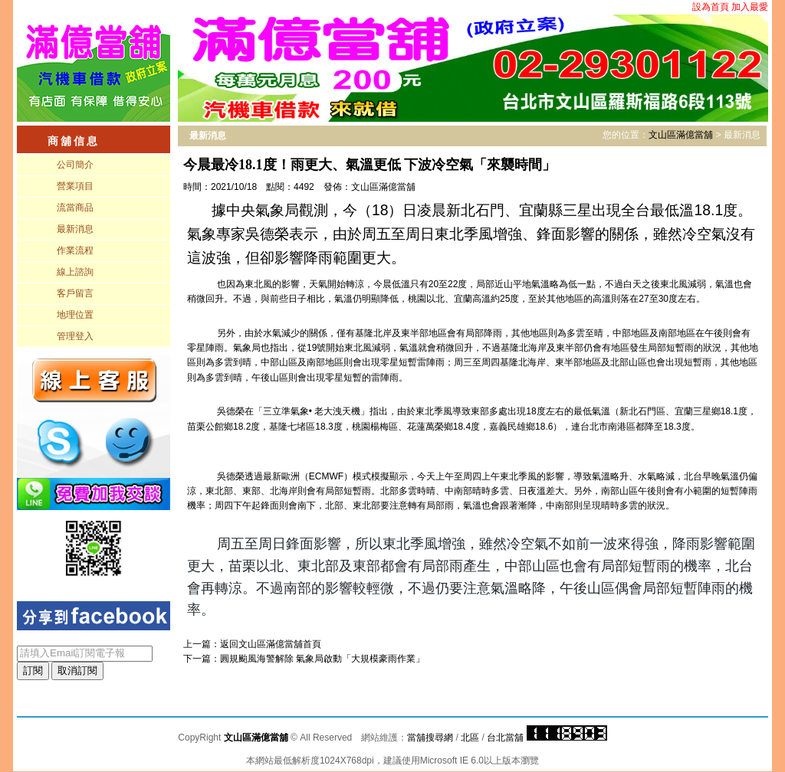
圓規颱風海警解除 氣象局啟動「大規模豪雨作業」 (322, 658)
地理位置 (75, 314)
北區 (470, 737)
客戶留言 (75, 293)
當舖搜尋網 (430, 737)
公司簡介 (75, 164)
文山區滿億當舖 (681, 134)
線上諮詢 (75, 272)
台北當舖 (505, 737)
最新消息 (75, 229)
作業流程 (75, 250)
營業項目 (75, 186)
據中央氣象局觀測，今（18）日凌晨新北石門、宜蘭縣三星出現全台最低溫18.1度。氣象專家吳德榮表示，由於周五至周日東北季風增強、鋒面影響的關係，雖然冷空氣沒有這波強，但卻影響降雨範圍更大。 (471, 233)
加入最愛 (749, 7)
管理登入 (75, 336)
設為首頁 (710, 7)
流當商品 (75, 207)
